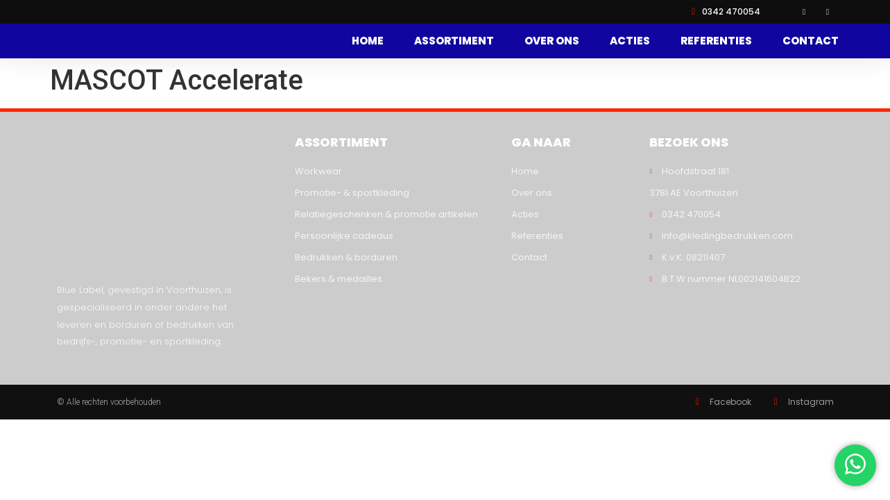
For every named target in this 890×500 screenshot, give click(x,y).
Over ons (551, 42)
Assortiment (454, 42)
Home (368, 42)
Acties (630, 42)
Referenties (716, 42)
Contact (810, 42)
